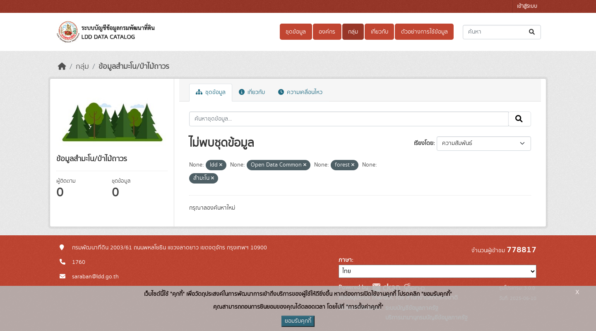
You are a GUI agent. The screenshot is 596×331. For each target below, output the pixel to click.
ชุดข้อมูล (296, 32)
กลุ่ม (353, 32)
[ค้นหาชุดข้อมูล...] (502, 32)
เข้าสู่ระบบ (527, 6)
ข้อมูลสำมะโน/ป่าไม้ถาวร (134, 66)
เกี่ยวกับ (379, 32)
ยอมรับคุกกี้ (298, 321)
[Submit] (532, 32)
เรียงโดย (423, 143)
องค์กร (327, 32)
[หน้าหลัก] (62, 66)
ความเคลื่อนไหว (300, 92)
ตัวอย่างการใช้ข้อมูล (424, 32)
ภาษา (345, 260)
